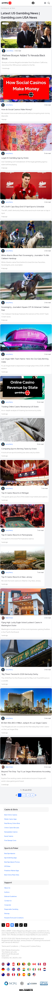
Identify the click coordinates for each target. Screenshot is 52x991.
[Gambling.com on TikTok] (21, 925)
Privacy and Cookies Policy (31, 946)
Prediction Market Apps (11, 871)
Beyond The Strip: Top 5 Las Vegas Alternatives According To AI (25, 773)
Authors (6, 892)
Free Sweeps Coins (10, 840)
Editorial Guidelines (10, 896)
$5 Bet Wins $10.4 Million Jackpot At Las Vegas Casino (24, 723)
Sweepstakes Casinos (10, 832)
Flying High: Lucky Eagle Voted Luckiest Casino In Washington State (21, 624)
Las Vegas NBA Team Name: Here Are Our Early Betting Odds (24, 360)
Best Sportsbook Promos (12, 862)
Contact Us (7, 901)
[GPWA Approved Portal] (44, 983)
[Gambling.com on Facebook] (12, 925)
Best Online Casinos (10, 815)
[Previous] (36, 795)
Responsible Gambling (11, 909)
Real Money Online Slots (12, 823)
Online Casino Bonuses (11, 828)
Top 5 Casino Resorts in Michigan (15, 493)
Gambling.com (5, 8)
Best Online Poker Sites (11, 875)
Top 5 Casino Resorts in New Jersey (16, 577)
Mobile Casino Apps (10, 819)
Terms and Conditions (10, 946)
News (13, 8)
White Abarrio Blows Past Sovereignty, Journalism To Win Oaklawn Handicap (25, 257)
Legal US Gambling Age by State (15, 158)
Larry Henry (9, 51)
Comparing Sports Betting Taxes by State (19, 448)
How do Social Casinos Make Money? (16, 109)
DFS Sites (7, 866)
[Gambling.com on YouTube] (7, 925)
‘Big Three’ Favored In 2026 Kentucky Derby (19, 674)
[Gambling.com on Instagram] (16, 925)
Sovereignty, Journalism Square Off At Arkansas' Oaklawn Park (25, 308)
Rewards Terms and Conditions (13, 918)
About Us (7, 888)
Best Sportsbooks (9, 853)
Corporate (7, 905)
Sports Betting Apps (10, 858)
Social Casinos (8, 836)
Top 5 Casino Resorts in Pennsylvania (16, 535)
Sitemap (6, 913)
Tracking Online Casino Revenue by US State (20, 406)
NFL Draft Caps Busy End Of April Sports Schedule (22, 206)
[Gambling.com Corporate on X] (25, 925)
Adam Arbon (9, 618)
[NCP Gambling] (10, 983)
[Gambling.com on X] (3, 925)
